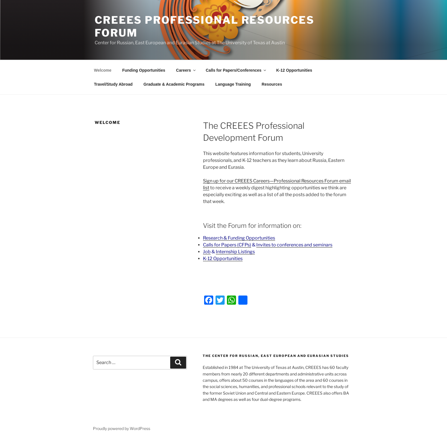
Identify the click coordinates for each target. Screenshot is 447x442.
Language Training (233, 84)
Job (207, 251)
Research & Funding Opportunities (239, 238)
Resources (272, 84)
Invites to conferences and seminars (294, 245)
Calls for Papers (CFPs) (227, 245)
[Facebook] (208, 301)
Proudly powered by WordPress (121, 428)
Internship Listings (235, 251)
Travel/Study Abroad (113, 84)
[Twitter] (220, 301)
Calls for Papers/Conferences (236, 70)
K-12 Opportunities (294, 70)
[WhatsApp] (231, 301)
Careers (186, 70)
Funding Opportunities (143, 70)
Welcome (102, 70)
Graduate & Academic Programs (173, 84)
